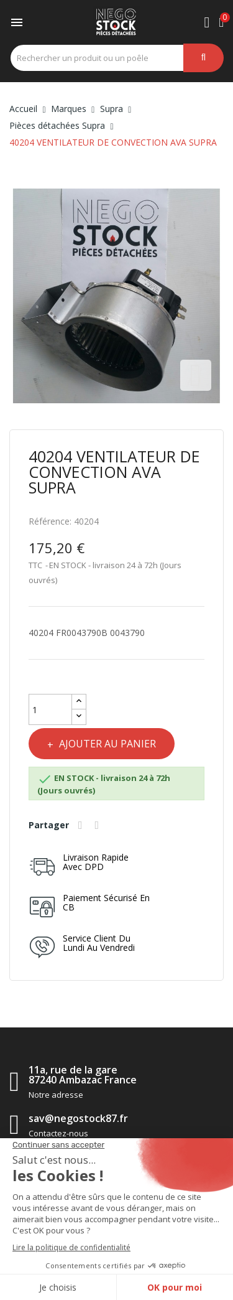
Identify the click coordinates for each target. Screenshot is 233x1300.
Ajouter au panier (106, 744)
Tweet (99, 825)
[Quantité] (50, 709)
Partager (82, 825)
